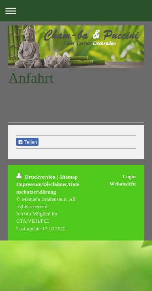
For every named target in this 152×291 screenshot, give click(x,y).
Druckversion (36, 177)
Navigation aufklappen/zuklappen (76, 10)
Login (129, 176)
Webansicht (122, 184)
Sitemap (68, 177)
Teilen (27, 142)
